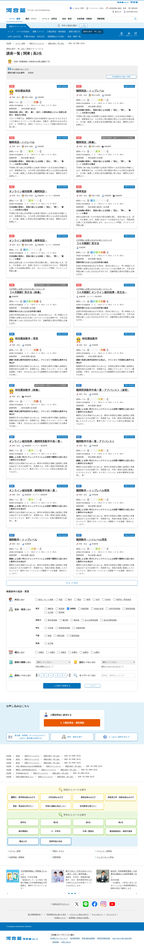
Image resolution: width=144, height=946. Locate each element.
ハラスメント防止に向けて (79, 914)
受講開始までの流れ (56, 36)
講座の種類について (44, 666)
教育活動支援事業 (88, 938)
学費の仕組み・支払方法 (34, 36)
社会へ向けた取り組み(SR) (122, 938)
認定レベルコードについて (112, 666)
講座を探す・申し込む (92, 31)
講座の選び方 (74, 31)
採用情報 (55, 942)
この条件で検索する (61, 686)
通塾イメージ (38, 31)
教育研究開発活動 (103, 938)
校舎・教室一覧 (74, 36)
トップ (10, 31)
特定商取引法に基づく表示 (56, 914)
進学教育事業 (75, 938)
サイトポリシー (97, 914)
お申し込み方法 (14, 36)
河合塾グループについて (59, 938)
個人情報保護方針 (35, 914)
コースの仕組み (22, 31)
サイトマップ (111, 914)
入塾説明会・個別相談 (56, 31)
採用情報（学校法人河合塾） (79, 918)
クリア (92, 686)
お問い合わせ (66, 942)
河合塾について (60, 918)
